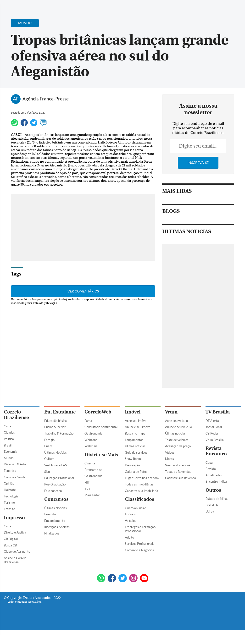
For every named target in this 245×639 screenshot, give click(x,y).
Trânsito (9, 518)
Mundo (8, 467)
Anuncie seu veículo (178, 436)
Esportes (10, 480)
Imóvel (132, 421)
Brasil (7, 454)
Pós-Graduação (55, 493)
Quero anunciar (135, 517)
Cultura (49, 468)
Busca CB (10, 554)
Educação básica (55, 430)
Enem (48, 455)
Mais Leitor (92, 504)
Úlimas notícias (135, 455)
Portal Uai (212, 514)
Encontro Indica (216, 491)
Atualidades (214, 484)
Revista (211, 478)
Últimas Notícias (55, 461)
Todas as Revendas (178, 481)
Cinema (89, 472)
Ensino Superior (55, 436)
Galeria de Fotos (136, 481)
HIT (87, 491)
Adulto (129, 546)
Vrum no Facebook (177, 474)
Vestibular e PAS (55, 474)
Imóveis (130, 523)
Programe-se (93, 479)
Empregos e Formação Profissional (140, 538)
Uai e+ (210, 521)
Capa (7, 435)
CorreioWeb (97, 421)
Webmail (90, 455)
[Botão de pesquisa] (27, 6)
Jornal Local (214, 436)
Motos (169, 468)
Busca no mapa (135, 442)
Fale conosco (53, 500)
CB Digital (11, 548)
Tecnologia (11, 505)
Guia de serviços (136, 461)
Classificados (139, 508)
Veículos (130, 530)
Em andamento (54, 530)
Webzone (90, 449)
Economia (10, 461)
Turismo (9, 512)
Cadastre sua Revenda (180, 487)
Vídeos (169, 461)
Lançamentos (134, 449)
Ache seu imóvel (136, 430)
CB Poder (212, 442)
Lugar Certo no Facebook (142, 487)
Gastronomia (93, 442)
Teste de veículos (177, 449)
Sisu (47, 481)
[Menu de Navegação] (13, 6)
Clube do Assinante (17, 561)
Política (9, 448)
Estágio (49, 449)
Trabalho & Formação (58, 442)
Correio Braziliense (16, 424)
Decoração (132, 474)
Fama (88, 430)
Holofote (10, 499)
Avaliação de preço (178, 455)
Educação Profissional (59, 487)
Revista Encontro (216, 460)
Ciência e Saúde (14, 486)
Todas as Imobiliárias (139, 493)
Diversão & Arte (15, 473)
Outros (213, 499)
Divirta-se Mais (101, 464)
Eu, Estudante (60, 421)
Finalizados (51, 542)
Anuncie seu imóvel (138, 436)
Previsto (50, 523)
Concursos (56, 508)
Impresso (14, 526)
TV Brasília (218, 421)
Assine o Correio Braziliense (15, 569)
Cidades (9, 442)
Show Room (133, 468)
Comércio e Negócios (139, 559)
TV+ (87, 498)
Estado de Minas (217, 508)
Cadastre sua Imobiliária (141, 500)
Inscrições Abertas (57, 536)
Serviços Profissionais (139, 553)
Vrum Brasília (215, 449)
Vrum (171, 421)
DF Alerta (212, 430)
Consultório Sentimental (100, 436)
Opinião (9, 493)
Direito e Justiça (15, 542)
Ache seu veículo (176, 430)
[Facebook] (210, 8)
